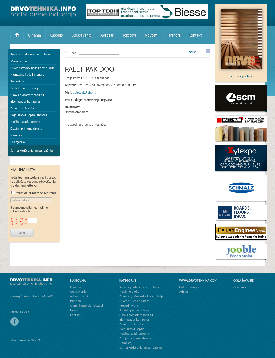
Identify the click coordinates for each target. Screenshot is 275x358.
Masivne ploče (20, 61)
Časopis (56, 35)
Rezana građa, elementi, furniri (31, 54)
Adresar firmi (79, 296)
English (191, 52)
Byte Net (37, 340)
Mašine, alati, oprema (25, 122)
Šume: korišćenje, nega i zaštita (31, 150)
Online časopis (189, 287)
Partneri (173, 35)
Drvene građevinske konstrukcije (32, 68)
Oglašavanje (81, 35)
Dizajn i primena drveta (26, 128)
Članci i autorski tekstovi (86, 305)
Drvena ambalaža (22, 108)
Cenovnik (239, 287)
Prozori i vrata (19, 81)
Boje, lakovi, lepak (131, 329)
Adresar (107, 35)
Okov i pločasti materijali (27, 95)
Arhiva (183, 291)
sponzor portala (241, 74)
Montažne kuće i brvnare (27, 74)
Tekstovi (129, 35)
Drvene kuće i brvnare (134, 301)
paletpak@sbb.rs (84, 92)
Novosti (151, 35)
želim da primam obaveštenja (34, 193)
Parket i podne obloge (25, 88)
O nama (34, 35)
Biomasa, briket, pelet (25, 101)
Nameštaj (16, 135)
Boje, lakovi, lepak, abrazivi (28, 115)
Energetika (17, 142)
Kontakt (195, 35)
